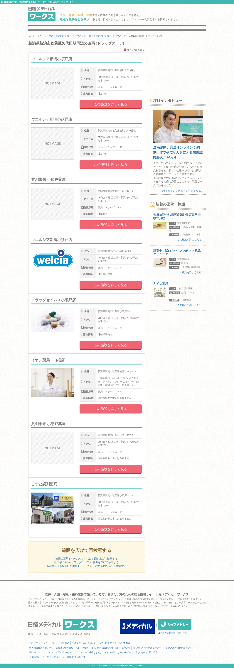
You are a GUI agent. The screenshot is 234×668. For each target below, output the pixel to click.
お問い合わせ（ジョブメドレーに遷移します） (79, 652)
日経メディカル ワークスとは (44, 643)
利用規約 (65, 643)
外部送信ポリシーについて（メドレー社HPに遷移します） (58, 657)
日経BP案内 (124, 643)
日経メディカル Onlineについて (87, 643)
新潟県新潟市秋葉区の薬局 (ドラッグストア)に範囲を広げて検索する (86, 565)
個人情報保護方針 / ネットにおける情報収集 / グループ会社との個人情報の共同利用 (71, 648)
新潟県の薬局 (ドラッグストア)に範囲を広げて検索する (86, 562)
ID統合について (122, 648)
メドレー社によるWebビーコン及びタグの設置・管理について (135, 652)
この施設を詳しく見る (110, 104)
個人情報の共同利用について (146, 648)
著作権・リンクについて (41, 652)
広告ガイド (110, 643)
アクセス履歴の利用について (177, 648)
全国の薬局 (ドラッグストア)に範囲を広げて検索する (86, 558)
